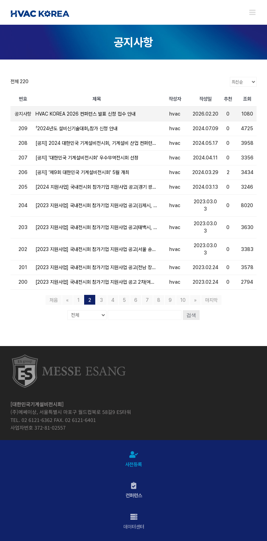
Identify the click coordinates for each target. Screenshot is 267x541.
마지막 (211, 300)
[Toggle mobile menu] (253, 12)
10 (183, 300)
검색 (191, 315)
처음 (53, 300)
